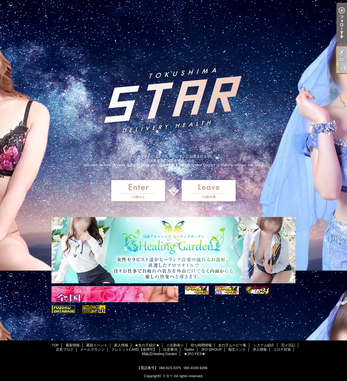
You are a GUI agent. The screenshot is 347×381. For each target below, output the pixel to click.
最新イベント (96, 345)
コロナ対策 (282, 349)
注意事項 (170, 349)
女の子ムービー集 (232, 345)
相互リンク (237, 349)
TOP (55, 345)
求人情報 (260, 349)
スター (167, 376)
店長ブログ (64, 349)
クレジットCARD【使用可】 (134, 349)
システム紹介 (263, 345)
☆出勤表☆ (175, 345)
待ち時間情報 (201, 345)
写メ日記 (288, 345)
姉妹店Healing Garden (159, 354)
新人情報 (121, 345)
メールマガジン (92, 349)
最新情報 (73, 345)
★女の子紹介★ (147, 345)
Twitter (189, 349)
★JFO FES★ (194, 354)
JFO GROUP (211, 349)
